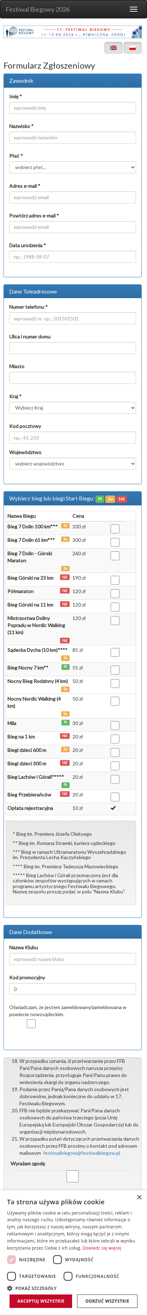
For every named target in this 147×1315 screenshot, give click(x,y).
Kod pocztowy (25, 426)
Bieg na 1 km (21, 737)
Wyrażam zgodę (28, 1163)
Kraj (15, 396)
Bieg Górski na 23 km (30, 578)
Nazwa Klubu (23, 947)
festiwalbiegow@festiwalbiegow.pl (81, 1153)
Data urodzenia (27, 245)
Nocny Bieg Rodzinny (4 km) (37, 681)
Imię (15, 96)
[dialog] (73, 1252)
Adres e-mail (24, 186)
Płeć (16, 156)
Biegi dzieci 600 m (26, 750)
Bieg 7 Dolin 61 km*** (31, 540)
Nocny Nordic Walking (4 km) (34, 702)
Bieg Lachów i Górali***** (35, 777)
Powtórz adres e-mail (34, 216)
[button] (73, 1288)
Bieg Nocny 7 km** (27, 668)
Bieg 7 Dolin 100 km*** (32, 526)
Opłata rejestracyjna (30, 808)
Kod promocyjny (27, 977)
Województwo (25, 452)
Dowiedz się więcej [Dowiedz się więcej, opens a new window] (101, 1248)
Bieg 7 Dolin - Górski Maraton (29, 556)
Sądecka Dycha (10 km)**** (37, 650)
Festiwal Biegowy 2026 (38, 9)
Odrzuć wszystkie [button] (107, 1301)
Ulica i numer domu (30, 337)
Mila (11, 723)
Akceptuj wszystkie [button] (40, 1301)
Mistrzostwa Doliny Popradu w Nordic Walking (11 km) (36, 625)
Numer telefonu (28, 307)
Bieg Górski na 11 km (30, 605)
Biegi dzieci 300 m (26, 763)
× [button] (139, 1197)
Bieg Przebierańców (29, 795)
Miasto (16, 366)
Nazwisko (21, 126)
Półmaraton (20, 591)
